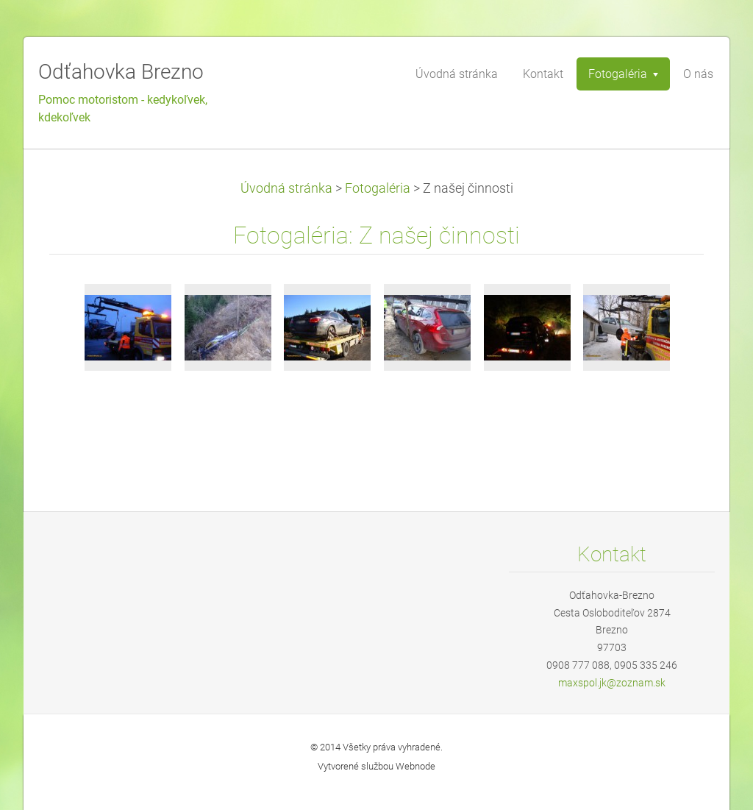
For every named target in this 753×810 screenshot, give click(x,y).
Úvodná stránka (286, 188)
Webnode (415, 766)
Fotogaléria (377, 188)
